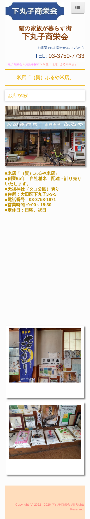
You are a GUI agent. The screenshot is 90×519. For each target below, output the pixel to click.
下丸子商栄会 (45, 36)
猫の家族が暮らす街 (45, 28)
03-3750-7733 (66, 56)
